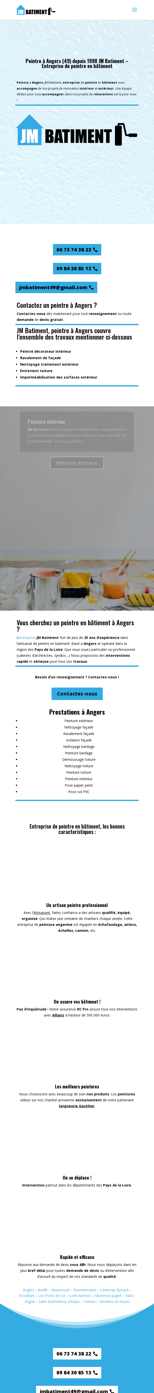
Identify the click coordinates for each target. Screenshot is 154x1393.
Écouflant (26, 1295)
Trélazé (90, 1301)
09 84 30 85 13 (73, 268)
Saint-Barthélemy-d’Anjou (59, 1301)
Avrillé (43, 1290)
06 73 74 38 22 (73, 249)
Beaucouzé (60, 1290)
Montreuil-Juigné (108, 1295)
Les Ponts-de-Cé (51, 1295)
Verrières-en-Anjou (115, 1301)
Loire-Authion (80, 1295)
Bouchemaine (85, 1290)
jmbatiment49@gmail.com (53, 287)
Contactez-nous (77, 693)
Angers (28, 1290)
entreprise (27, 637)
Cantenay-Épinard (114, 1290)
